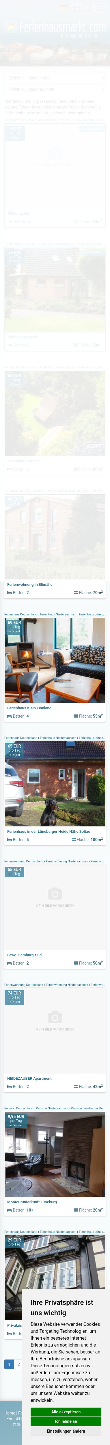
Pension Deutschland (19, 1108)
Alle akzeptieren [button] (66, 1412)
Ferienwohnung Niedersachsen (67, 861)
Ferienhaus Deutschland (21, 614)
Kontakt (13, 1419)
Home (9, 1413)
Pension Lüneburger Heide (89, 1108)
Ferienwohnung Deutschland (24, 861)
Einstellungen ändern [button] (66, 1431)
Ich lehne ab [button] (66, 1421)
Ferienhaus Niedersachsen (58, 614)
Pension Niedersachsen (52, 1108)
